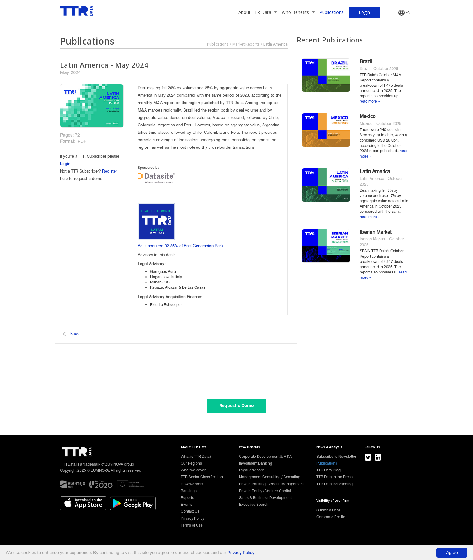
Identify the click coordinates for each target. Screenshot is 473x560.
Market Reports (245, 44)
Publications (331, 12)
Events (186, 504)
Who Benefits (298, 12)
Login (65, 163)
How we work (192, 484)
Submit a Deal (328, 510)
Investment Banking (255, 463)
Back (74, 333)
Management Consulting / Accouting (269, 477)
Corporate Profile (330, 516)
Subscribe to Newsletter (336, 456)
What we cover (193, 470)
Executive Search (253, 504)
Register (109, 170)
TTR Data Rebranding (334, 484)
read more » (370, 101)
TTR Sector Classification (202, 477)
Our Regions (191, 463)
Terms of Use (192, 525)
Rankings (189, 490)
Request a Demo (236, 405)
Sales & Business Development (265, 497)
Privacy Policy (192, 518)
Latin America (275, 44)
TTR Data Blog (328, 470)
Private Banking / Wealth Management (271, 484)
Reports (187, 497)
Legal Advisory (251, 470)
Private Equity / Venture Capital (265, 490)
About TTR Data (257, 12)
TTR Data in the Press (334, 477)
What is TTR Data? (196, 456)
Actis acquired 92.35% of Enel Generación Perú (180, 245)
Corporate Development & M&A (265, 456)
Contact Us (190, 511)
